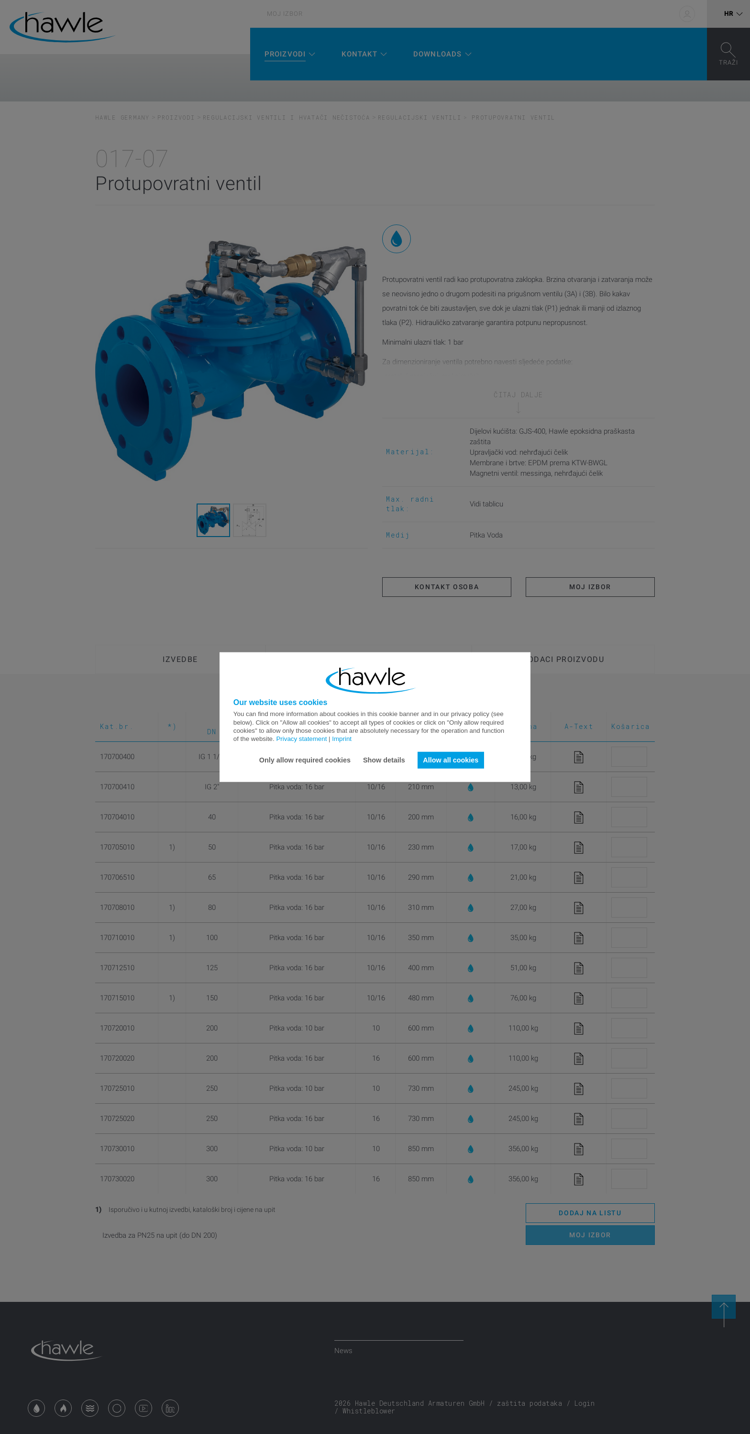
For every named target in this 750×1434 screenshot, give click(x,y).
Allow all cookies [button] (450, 760)
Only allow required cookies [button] (305, 760)
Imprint (342, 738)
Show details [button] (384, 760)
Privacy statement (301, 738)
